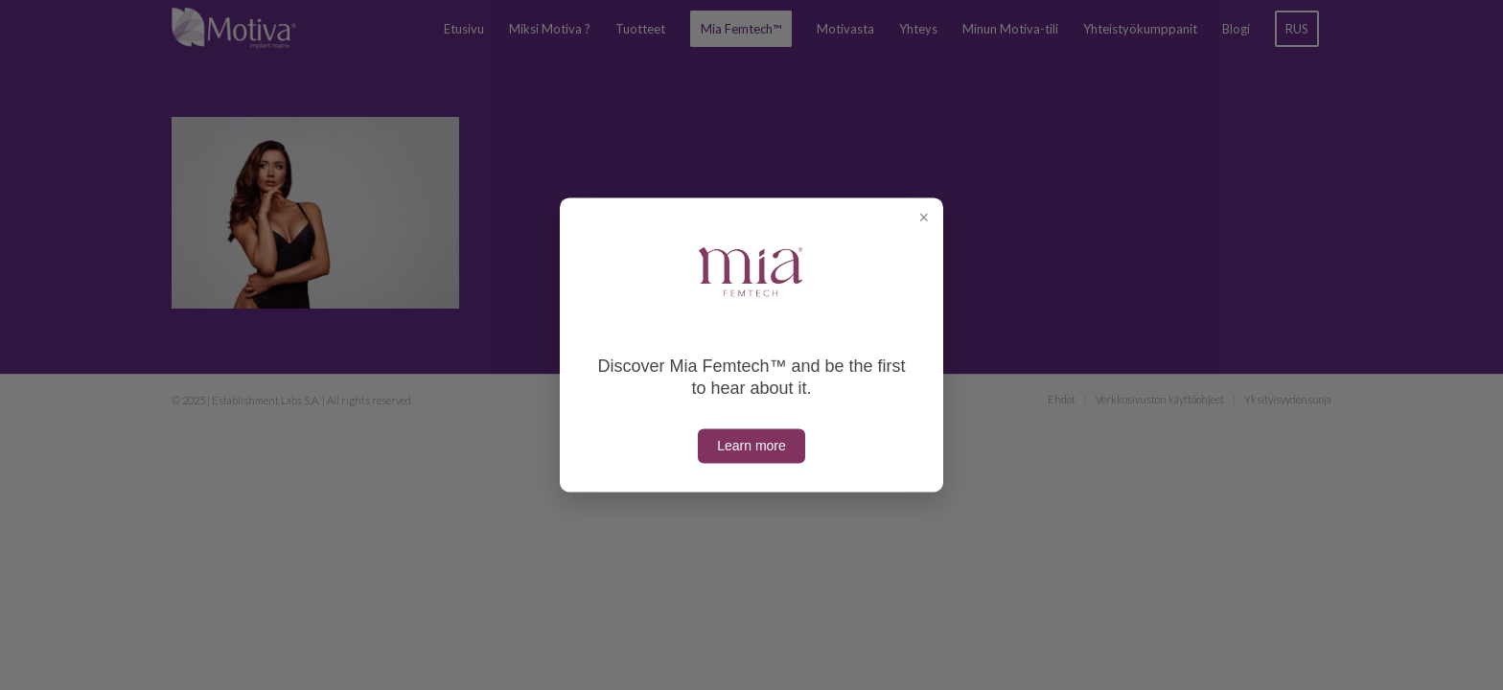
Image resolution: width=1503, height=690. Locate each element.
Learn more (751, 446)
